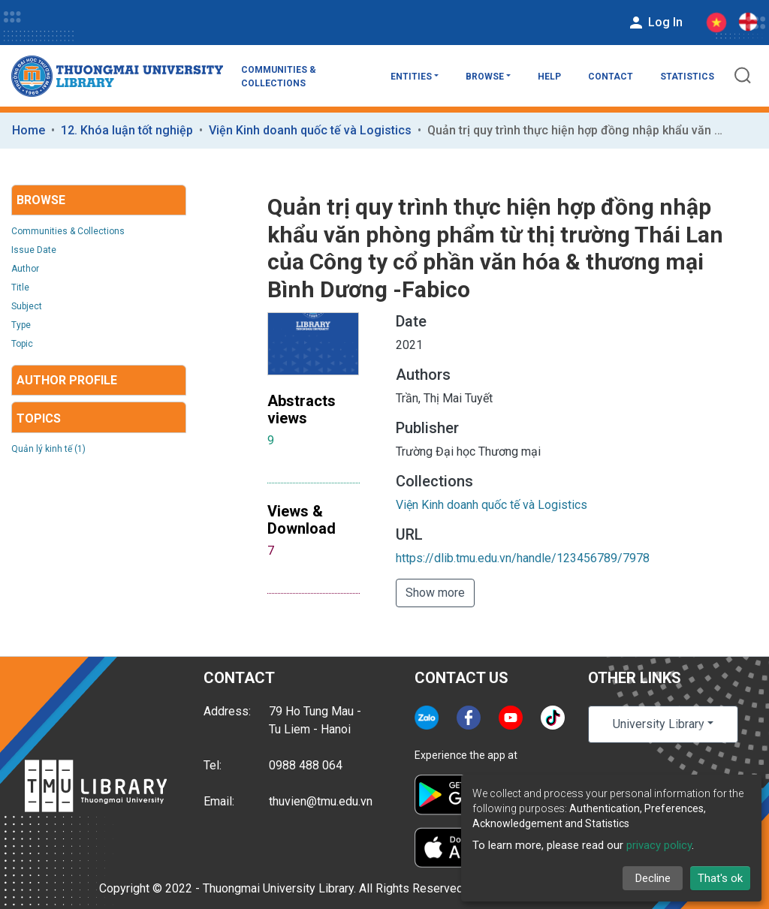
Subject (26, 306)
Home (28, 130)
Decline (653, 878)
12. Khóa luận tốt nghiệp (127, 130)
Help (549, 76)
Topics (39, 418)
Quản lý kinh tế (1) (48, 449)
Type (21, 325)
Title (20, 287)
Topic (22, 344)
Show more (435, 592)
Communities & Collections (278, 77)
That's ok (720, 878)
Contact (610, 76)
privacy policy (659, 845)
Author (25, 268)
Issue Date (33, 250)
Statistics (687, 76)
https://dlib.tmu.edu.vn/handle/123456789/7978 (523, 558)
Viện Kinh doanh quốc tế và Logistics (310, 130)
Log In (655, 23)
